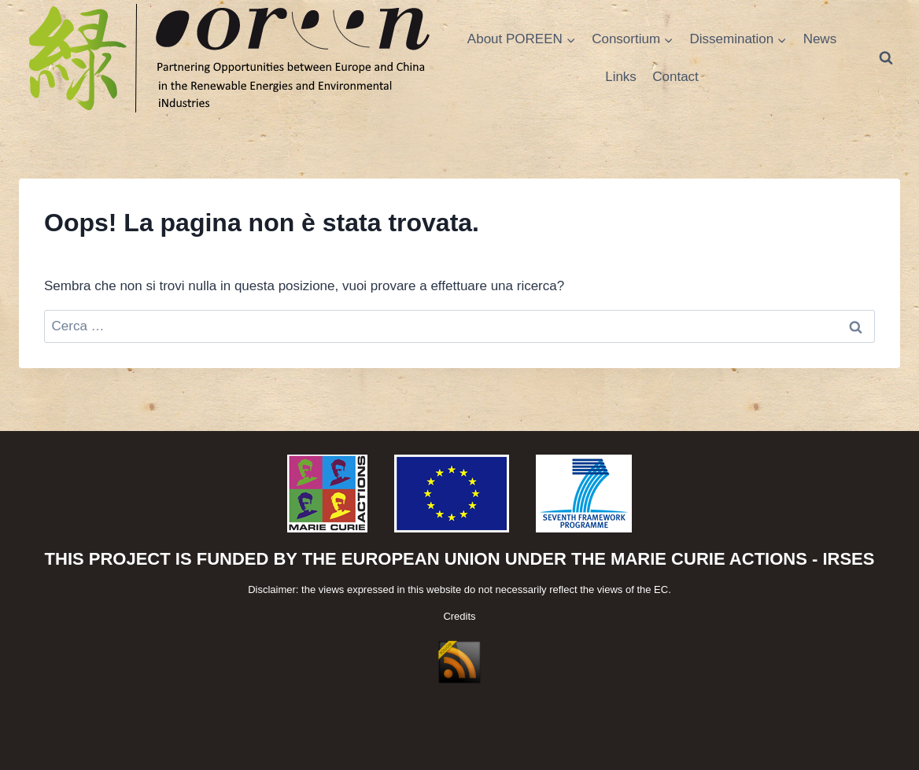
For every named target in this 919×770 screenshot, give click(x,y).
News (820, 38)
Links (621, 76)
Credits (459, 616)
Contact (675, 76)
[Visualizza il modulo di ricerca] (886, 58)
